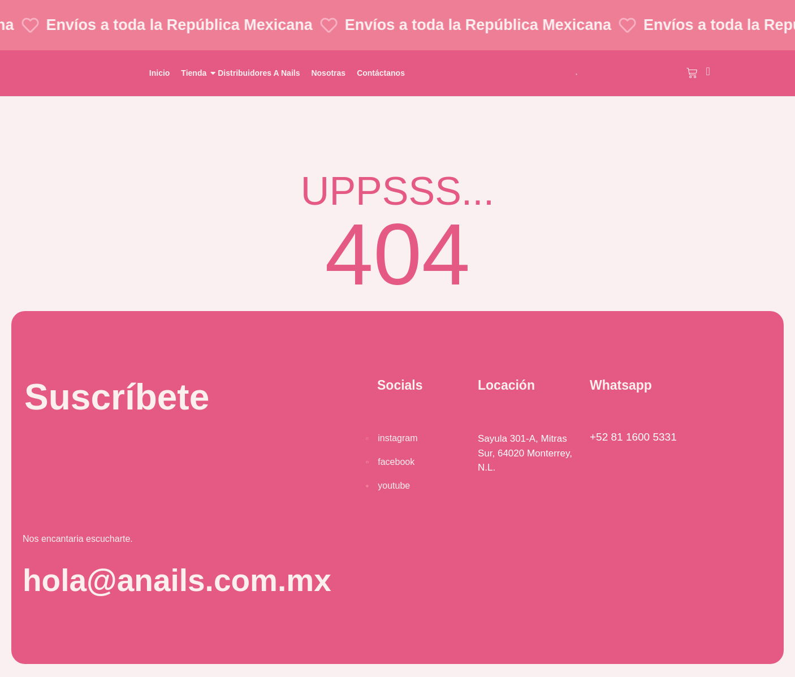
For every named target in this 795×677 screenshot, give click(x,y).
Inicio (159, 72)
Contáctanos (381, 72)
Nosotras (328, 72)
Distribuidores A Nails (259, 72)
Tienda (195, 72)
